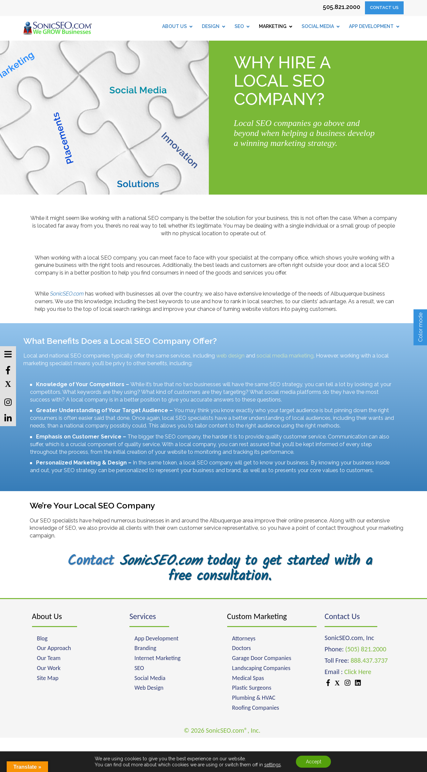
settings (272, 764)
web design (230, 356)
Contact (90, 561)
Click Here (357, 672)
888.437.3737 (369, 660)
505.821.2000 (341, 6)
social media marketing (285, 356)
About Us (47, 616)
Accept (313, 761)
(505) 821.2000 (365, 649)
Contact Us (384, 7)
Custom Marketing (257, 616)
